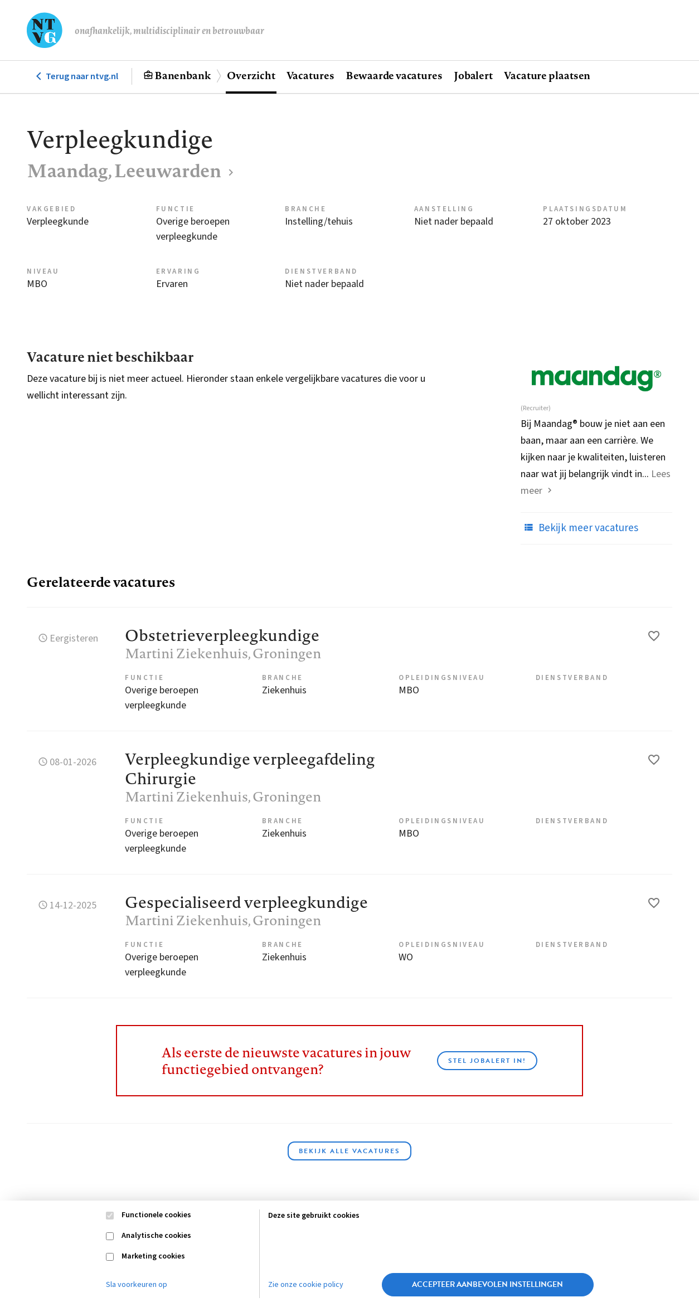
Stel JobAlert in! (487, 1061)
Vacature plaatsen (547, 75)
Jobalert (473, 75)
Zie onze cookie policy (305, 1284)
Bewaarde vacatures (394, 75)
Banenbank (182, 75)
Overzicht (251, 75)
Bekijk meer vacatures (579, 528)
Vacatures (310, 75)
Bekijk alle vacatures (349, 1151)
